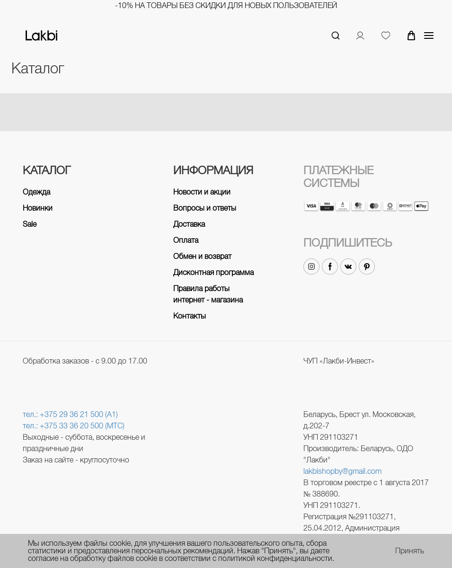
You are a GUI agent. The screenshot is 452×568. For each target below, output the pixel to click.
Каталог (37, 68)
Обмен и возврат (202, 256)
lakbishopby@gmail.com (342, 471)
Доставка (189, 224)
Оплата (185, 240)
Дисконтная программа (213, 272)
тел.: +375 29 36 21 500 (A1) (70, 414)
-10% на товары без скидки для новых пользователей (226, 5)
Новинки (38, 208)
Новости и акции (201, 192)
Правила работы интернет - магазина (208, 294)
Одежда (36, 192)
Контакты (189, 316)
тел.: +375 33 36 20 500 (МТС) (73, 426)
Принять (409, 551)
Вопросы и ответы (204, 208)
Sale (29, 224)
